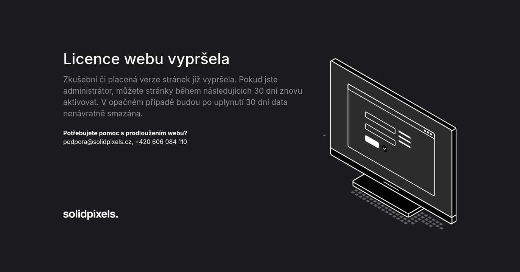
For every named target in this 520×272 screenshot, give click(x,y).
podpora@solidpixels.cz (97, 141)
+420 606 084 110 (161, 141)
